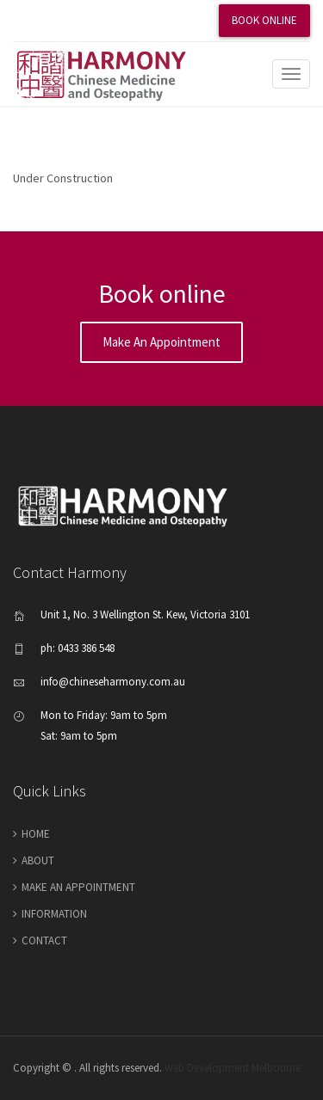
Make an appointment (161, 342)
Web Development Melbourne (233, 1067)
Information (54, 913)
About (38, 860)
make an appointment (78, 887)
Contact (44, 940)
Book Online (264, 20)
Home (36, 834)
